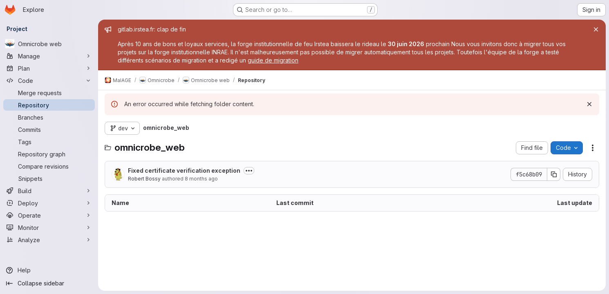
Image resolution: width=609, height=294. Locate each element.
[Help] (49, 270)
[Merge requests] (49, 92)
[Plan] (49, 68)
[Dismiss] (589, 104)
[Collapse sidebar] (49, 283)
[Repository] (49, 105)
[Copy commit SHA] (553, 174)
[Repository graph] (49, 154)
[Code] (49, 80)
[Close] (596, 29)
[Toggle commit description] (249, 170)
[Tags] (49, 141)
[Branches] (49, 117)
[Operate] (49, 215)
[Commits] (49, 129)
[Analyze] (49, 239)
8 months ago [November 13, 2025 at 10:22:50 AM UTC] (201, 179)
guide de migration (273, 60)
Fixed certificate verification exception (184, 170)
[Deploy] (49, 203)
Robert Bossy (144, 179)
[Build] (49, 190)
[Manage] (49, 56)
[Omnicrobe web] (49, 43)
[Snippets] (49, 178)
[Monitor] (49, 227)
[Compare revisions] (49, 166)
